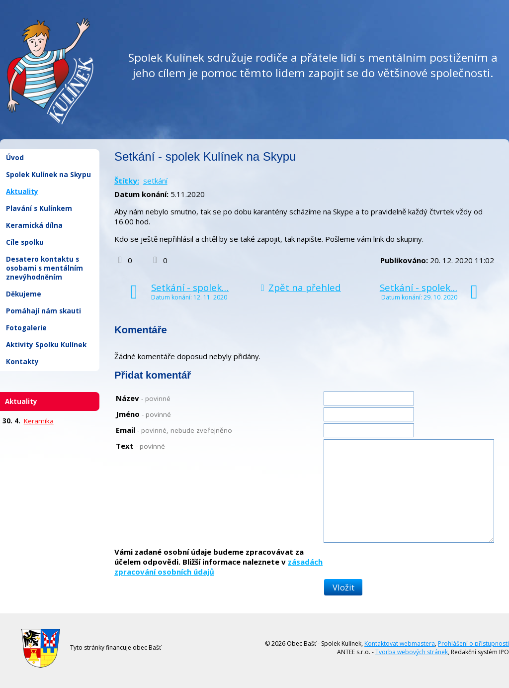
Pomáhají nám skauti (43, 310)
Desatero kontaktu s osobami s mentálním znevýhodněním (44, 268)
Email (174, 430)
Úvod (15, 157)
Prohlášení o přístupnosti (473, 643)
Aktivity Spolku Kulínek (46, 344)
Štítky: (126, 181)
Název (143, 398)
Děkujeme (23, 294)
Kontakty (22, 361)
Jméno (143, 414)
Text (140, 446)
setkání (155, 181)
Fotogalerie (26, 327)
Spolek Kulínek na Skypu (48, 174)
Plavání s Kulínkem (39, 208)
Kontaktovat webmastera (399, 643)
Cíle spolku (25, 242)
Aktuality (22, 191)
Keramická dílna (34, 225)
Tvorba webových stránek (411, 652)
